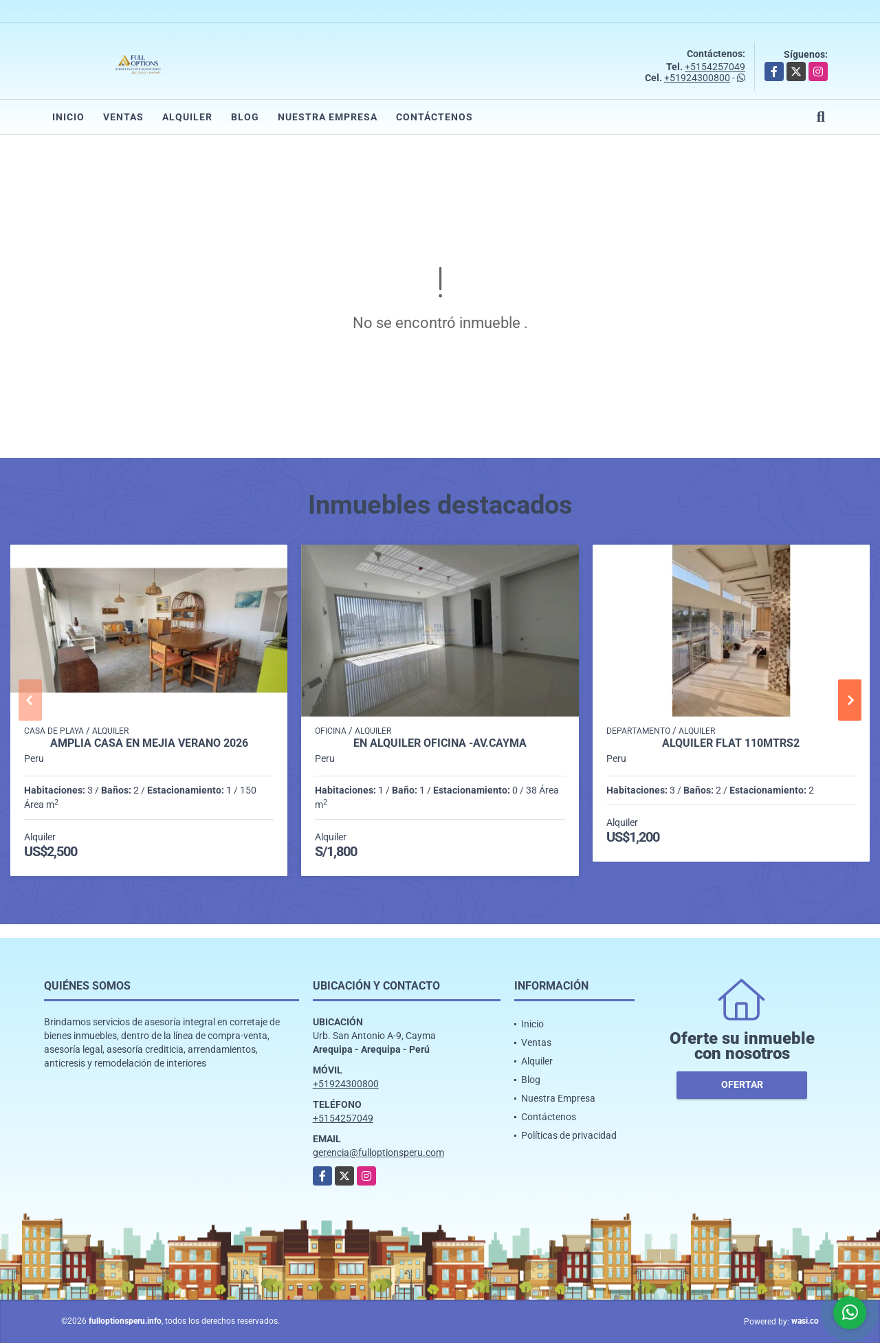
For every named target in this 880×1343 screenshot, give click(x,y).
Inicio (68, 116)
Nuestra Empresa (327, 116)
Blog (245, 116)
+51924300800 (697, 77)
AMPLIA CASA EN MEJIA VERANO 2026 (149, 743)
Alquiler (187, 116)
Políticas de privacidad (569, 1135)
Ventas (123, 116)
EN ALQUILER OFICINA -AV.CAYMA (440, 743)
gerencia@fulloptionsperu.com (378, 1152)
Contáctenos (434, 116)
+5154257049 (715, 66)
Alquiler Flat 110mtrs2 (731, 743)
